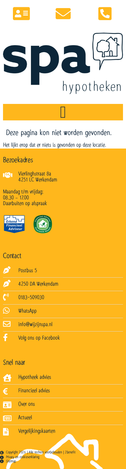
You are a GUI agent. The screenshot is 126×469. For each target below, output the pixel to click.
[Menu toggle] (63, 112)
